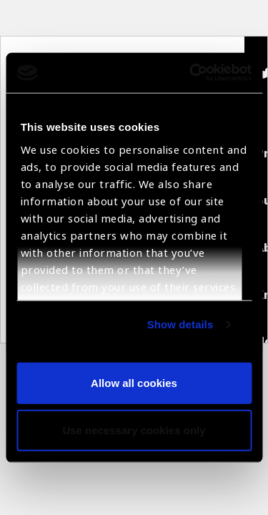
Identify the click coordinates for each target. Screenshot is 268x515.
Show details (180, 324)
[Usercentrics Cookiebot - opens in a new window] (191, 73)
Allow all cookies (134, 383)
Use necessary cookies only (133, 429)
